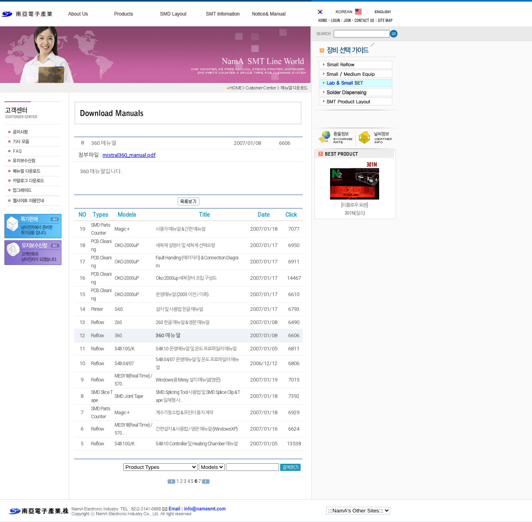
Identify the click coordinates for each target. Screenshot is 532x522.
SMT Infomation (222, 14)
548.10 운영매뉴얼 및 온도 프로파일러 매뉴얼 (196, 349)
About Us (78, 14)
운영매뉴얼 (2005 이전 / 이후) (182, 294)
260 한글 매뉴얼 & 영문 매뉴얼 (182, 322)
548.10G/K (124, 349)
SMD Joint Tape (129, 396)
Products (123, 14)
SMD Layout (173, 14)
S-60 (119, 309)
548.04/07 (124, 363)
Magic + (122, 229)
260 (118, 322)
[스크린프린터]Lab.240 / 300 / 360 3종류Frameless (354, 164)
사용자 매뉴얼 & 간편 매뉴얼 (180, 229)
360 (118, 335)
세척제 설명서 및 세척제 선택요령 (185, 245)
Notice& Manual (269, 14)
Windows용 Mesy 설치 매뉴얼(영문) (188, 380)
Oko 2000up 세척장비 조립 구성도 (186, 278)
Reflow (97, 322)
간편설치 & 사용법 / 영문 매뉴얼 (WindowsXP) (196, 429)
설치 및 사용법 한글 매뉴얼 (179, 309)
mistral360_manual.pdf (129, 155)
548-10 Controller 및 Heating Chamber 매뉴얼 (196, 444)
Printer (97, 309)
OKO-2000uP (126, 245)
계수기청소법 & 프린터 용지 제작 (184, 412)
